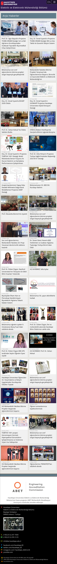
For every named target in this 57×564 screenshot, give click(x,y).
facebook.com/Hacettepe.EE (13, 545)
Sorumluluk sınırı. (8, 561)
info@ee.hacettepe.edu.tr (12, 541)
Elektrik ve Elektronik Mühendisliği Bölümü (24, 7)
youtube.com (8, 552)
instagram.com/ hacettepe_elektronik (16, 550)
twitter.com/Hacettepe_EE (12, 547)
